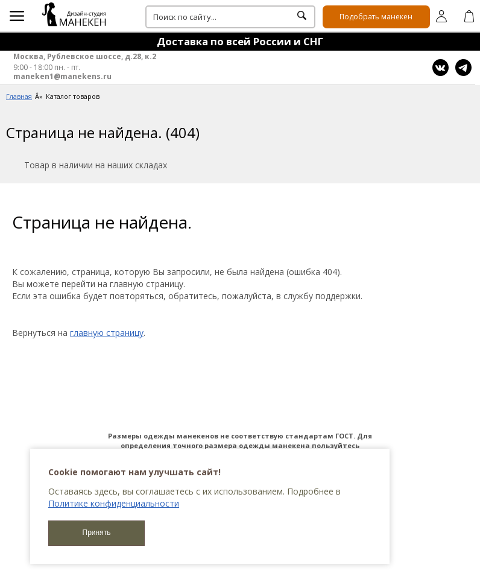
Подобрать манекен (375, 16)
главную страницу (107, 332)
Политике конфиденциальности (113, 503)
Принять (97, 532)
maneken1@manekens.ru (62, 76)
